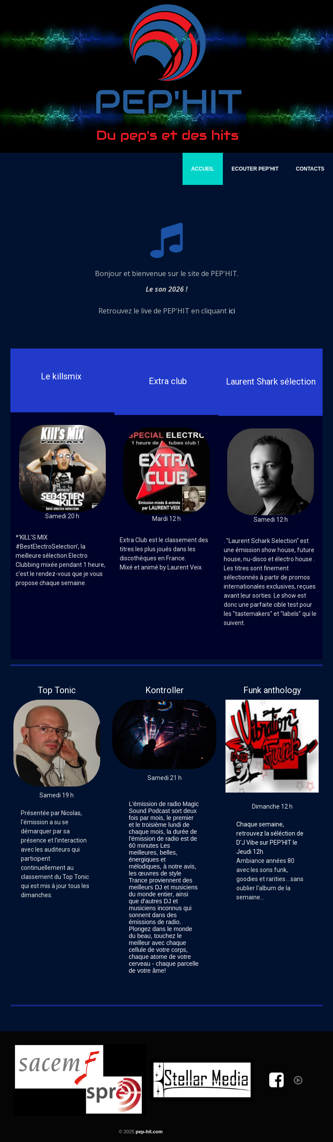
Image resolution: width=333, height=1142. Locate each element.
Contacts (310, 169)
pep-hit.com (149, 1131)
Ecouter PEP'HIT (255, 169)
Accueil (202, 169)
